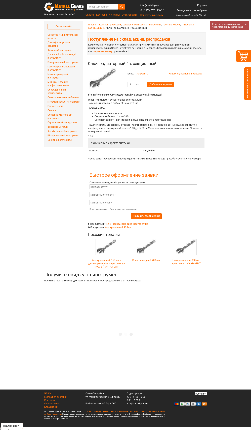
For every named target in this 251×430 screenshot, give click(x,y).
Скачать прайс (64, 26)
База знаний (51, 407)
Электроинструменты (60, 140)
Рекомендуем (55, 106)
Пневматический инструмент (64, 101)
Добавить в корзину (160, 84)
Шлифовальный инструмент (63, 135)
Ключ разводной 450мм (118, 227)
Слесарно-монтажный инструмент (142, 24)
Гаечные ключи (171, 24)
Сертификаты (129, 14)
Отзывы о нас (51, 403)
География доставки (55, 397)
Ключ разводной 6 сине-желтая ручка (127, 224)
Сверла (52, 110)
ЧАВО (47, 393)
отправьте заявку (102, 51)
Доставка (101, 14)
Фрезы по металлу (58, 126)
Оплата (90, 14)
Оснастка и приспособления (63, 97)
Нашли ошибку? (12, 425)
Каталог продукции (110, 24)
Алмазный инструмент (60, 50)
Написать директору (151, 15)
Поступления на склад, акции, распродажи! (129, 39)
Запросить (142, 73)
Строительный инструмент (62, 122)
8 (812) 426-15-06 (152, 10)
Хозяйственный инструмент (63, 131)
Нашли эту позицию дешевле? (185, 73)
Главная (92, 24)
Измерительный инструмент (63, 62)
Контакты (114, 14)
